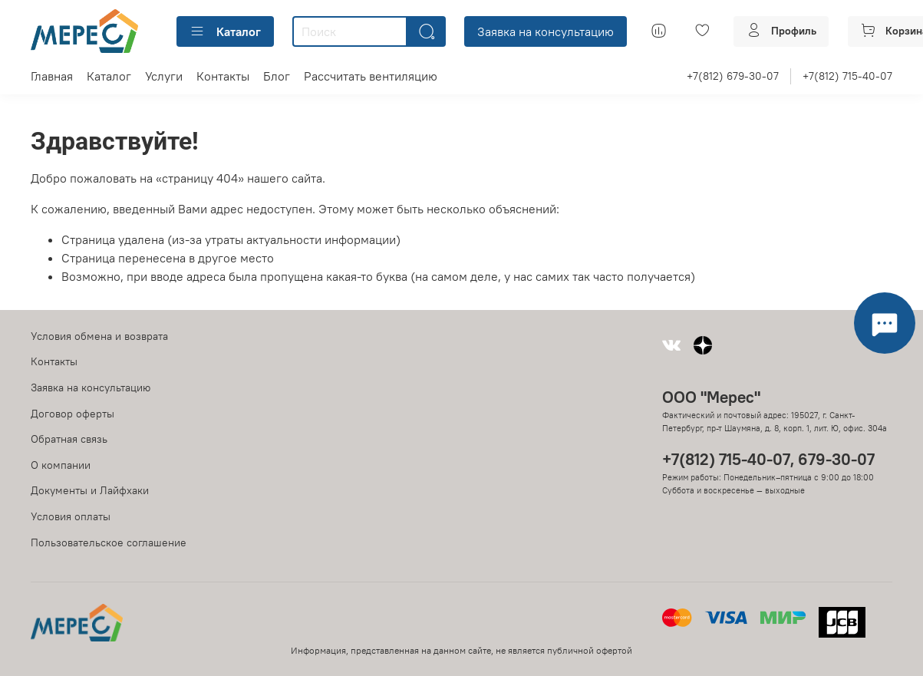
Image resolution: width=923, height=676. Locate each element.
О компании (61, 465)
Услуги (164, 76)
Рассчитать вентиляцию (370, 76)
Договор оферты (72, 413)
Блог (276, 76)
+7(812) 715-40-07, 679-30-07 (768, 459)
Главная (52, 76)
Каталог (225, 31)
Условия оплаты (70, 516)
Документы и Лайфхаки (90, 490)
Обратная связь (69, 439)
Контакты (222, 76)
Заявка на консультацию (545, 31)
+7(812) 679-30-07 (733, 76)
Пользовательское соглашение (108, 542)
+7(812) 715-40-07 (847, 76)
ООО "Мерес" (711, 397)
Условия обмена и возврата (99, 336)
